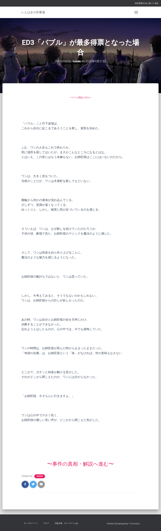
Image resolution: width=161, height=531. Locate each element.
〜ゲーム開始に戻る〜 (80, 97)
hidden (40, 476)
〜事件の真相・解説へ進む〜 (80, 463)
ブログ (46, 523)
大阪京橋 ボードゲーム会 (66, 523)
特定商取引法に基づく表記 (147, 3)
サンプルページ (31, 523)
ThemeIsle (134, 523)
